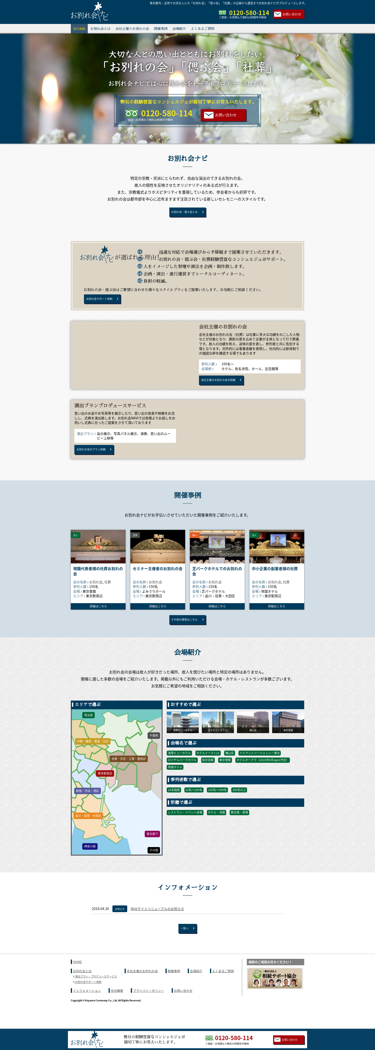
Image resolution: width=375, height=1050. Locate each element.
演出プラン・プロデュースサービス (95, 997)
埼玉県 (88, 732)
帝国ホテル (175, 784)
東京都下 (152, 851)
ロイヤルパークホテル (182, 777)
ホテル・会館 (216, 829)
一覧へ (184, 946)
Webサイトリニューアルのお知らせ (157, 925)
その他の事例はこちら (184, 634)
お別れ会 (96, 595)
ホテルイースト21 (208, 770)
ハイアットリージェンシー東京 (260, 770)
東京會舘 (225, 777)
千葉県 (153, 752)
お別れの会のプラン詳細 (95, 461)
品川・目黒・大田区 (88, 832)
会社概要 (117, 1011)
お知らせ (120, 925)
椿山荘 (229, 770)
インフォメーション (87, 1011)
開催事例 (160, 28)
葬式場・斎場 (239, 829)
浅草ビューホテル (179, 770)
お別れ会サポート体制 (103, 303)
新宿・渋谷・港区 (87, 808)
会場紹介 (179, 28)
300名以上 (239, 806)
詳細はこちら (98, 620)
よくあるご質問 (202, 28)
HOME (79, 28)
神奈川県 (90, 863)
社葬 (107, 595)
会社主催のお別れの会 (132, 28)
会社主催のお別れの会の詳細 (223, 388)
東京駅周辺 (105, 790)
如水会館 (208, 777)
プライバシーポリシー (148, 1011)
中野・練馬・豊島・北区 (93, 758)
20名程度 (174, 806)
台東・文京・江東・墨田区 (128, 776)
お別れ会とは (100, 28)
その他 (153, 867)
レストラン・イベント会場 (185, 829)
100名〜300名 (217, 806)
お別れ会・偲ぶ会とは (184, 213)
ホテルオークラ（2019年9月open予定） (263, 777)
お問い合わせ (291, 14)
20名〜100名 (193, 806)
